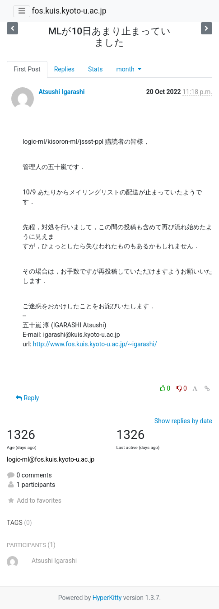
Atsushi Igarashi (61, 91)
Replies (64, 69)
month (126, 69)
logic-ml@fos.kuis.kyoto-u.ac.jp (50, 459)
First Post (27, 69)
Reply (27, 397)
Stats (95, 69)
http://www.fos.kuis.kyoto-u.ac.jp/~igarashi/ (95, 344)
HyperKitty (107, 597)
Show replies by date (183, 421)
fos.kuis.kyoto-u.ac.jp (69, 10)
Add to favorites (34, 500)
